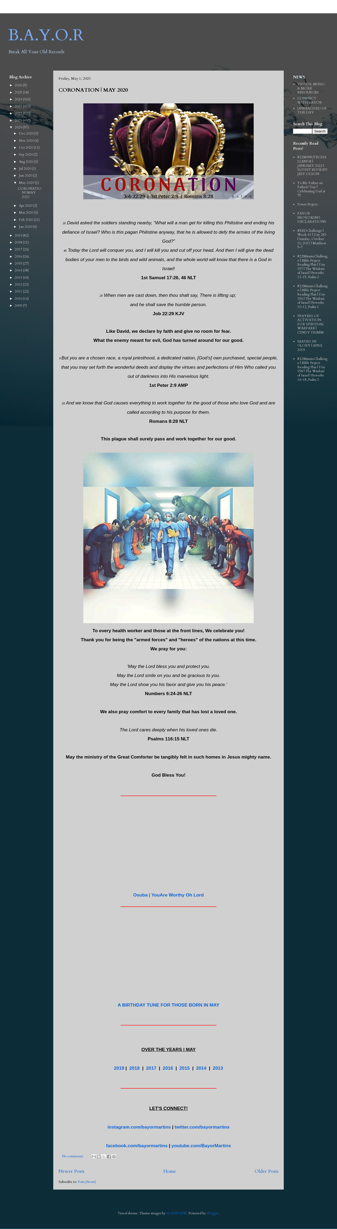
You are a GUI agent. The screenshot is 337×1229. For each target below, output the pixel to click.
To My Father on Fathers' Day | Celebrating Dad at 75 (311, 189)
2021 (19, 120)
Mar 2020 (26, 212)
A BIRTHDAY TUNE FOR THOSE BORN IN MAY (168, 1005)
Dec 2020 (26, 133)
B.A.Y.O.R (46, 35)
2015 (184, 1068)
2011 (19, 291)
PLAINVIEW (176, 1213)
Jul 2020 (25, 168)
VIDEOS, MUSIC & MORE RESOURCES (311, 88)
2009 (19, 305)
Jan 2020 (26, 226)
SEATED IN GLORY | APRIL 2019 (310, 345)
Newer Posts (71, 1171)
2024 (19, 99)
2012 (19, 284)
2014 (201, 1068)
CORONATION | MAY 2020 (93, 90)
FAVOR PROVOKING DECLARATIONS (311, 217)
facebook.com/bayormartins (137, 1145)
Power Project (307, 204)
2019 (119, 1068)
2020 (19, 127)
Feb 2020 (26, 219)
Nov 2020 (27, 140)
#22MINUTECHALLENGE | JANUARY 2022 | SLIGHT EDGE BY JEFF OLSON (312, 165)
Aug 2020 (26, 161)
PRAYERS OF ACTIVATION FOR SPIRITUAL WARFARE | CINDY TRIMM (310, 324)
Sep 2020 (26, 154)
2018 (134, 1068)
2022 (19, 113)
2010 (19, 298)
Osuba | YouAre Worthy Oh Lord (168, 895)
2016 (168, 1068)
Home (169, 1171)
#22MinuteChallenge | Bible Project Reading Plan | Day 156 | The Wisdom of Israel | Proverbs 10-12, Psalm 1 (312, 296)
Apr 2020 (26, 205)
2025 (19, 92)
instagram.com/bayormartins (139, 1127)
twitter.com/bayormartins (202, 1127)
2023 (19, 106)
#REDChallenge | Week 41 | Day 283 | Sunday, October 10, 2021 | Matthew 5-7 (311, 239)
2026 (19, 85)
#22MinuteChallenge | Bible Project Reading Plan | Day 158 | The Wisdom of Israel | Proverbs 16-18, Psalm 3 (312, 369)
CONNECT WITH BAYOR (309, 100)
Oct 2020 (26, 147)
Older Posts (266, 1171)
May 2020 (27, 182)
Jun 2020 (26, 175)
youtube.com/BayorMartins (201, 1145)
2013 (218, 1068)
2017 (151, 1068)
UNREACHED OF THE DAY (312, 110)
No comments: (73, 1156)
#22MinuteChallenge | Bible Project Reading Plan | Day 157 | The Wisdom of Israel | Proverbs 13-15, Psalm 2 (312, 266)
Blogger (213, 1213)
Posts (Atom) (87, 1181)
